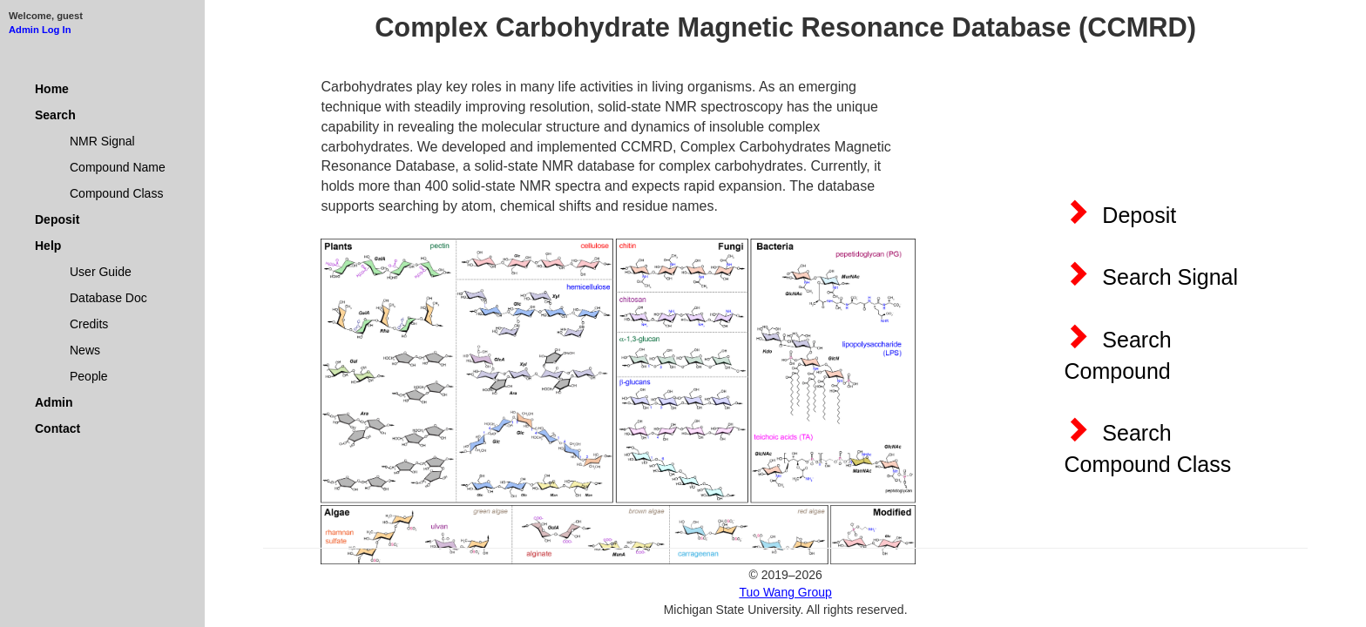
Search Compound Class (1147, 445)
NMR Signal (102, 141)
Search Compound (1117, 352)
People (89, 376)
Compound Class (116, 193)
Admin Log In (40, 29)
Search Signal (1151, 274)
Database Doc (108, 298)
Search (55, 115)
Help (48, 246)
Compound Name (118, 167)
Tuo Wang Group (785, 592)
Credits (89, 324)
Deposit (57, 219)
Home (52, 89)
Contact (57, 428)
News (85, 350)
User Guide (101, 272)
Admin (54, 402)
